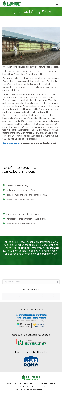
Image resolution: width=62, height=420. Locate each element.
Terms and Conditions (37, 386)
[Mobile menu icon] (57, 3)
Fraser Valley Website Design (36, 389)
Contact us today (11, 143)
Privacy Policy (23, 386)
